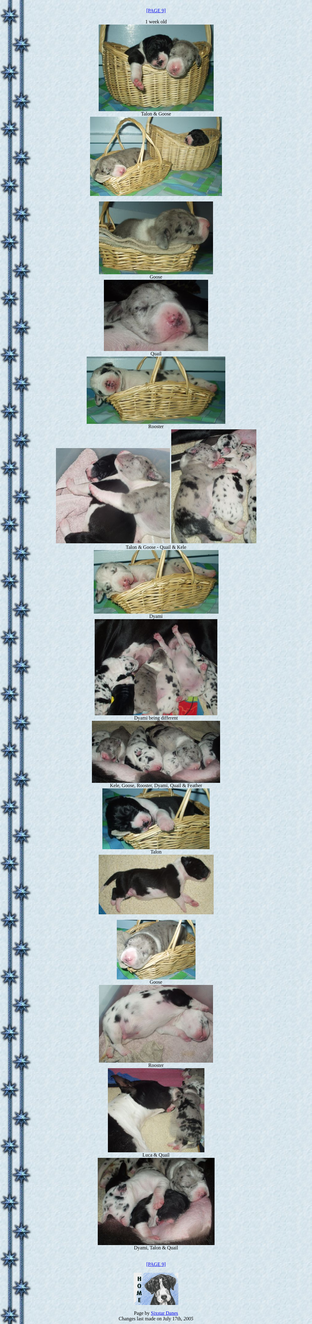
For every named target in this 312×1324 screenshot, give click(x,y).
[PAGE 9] (156, 10)
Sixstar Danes (164, 1313)
